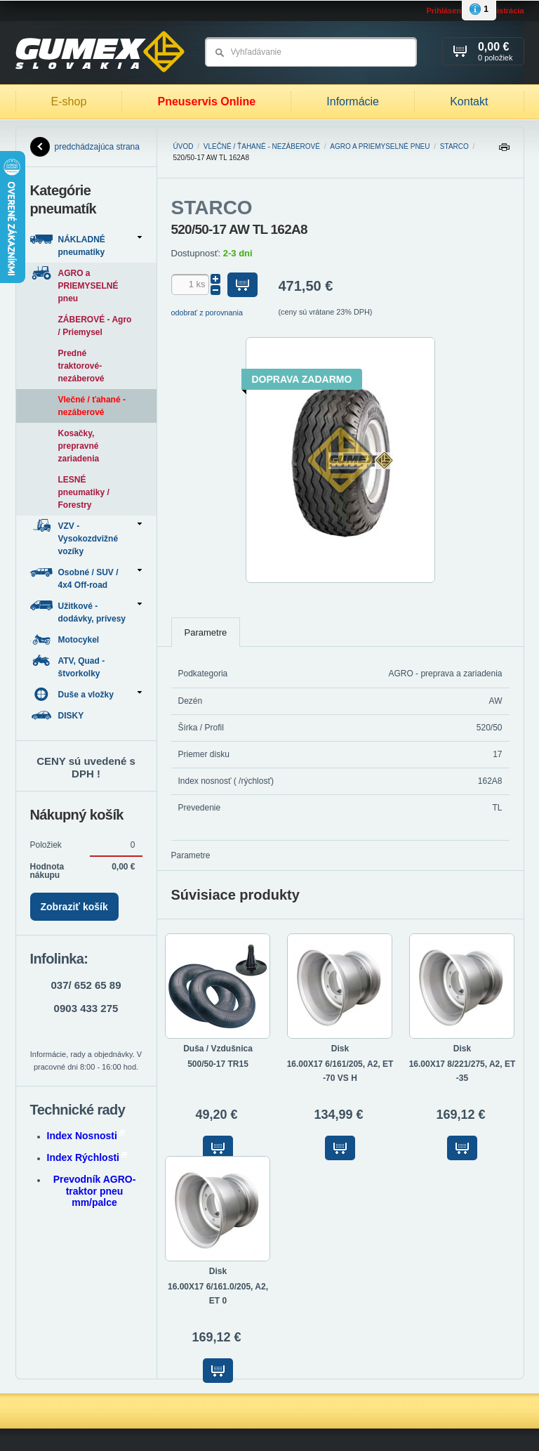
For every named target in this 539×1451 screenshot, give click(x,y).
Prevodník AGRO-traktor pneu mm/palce (94, 1191)
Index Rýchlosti (87, 1157)
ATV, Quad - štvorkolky (67, 666)
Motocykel (66, 639)
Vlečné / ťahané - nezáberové (262, 146)
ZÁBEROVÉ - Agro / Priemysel (95, 326)
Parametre (206, 632)
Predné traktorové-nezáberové (81, 365)
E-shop (69, 101)
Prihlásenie (446, 10)
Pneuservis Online (206, 101)
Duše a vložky (86, 694)
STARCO (454, 146)
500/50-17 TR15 (217, 1064)
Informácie (352, 101)
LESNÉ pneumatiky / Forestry (83, 492)
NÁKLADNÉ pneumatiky (86, 244)
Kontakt (469, 101)
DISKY (58, 715)
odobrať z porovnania (207, 312)
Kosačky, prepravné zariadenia (79, 446)
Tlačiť (504, 150)
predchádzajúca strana (85, 147)
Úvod (183, 146)
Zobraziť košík (74, 906)
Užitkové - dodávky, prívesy (86, 611)
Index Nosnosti (86, 1135)
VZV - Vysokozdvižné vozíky (86, 537)
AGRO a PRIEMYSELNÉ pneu (380, 146)
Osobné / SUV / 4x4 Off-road (86, 577)
